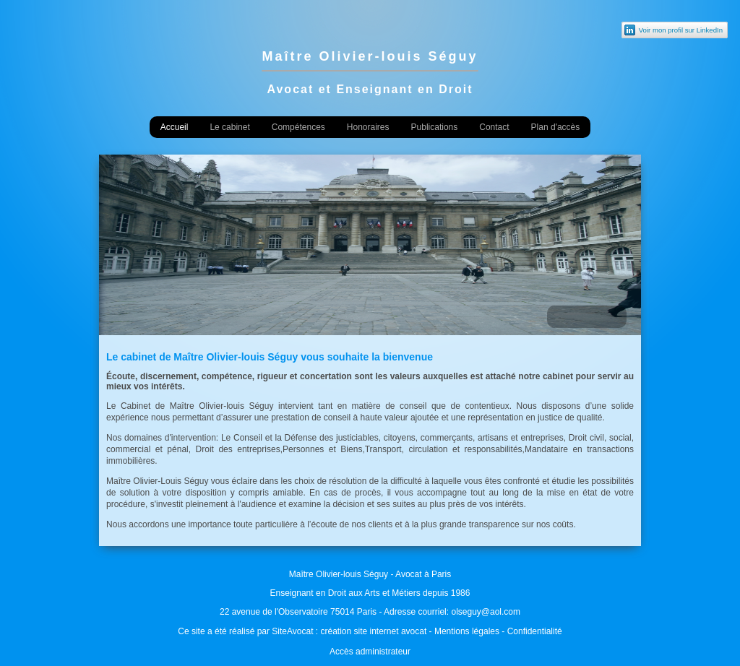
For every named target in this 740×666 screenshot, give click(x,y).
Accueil (174, 127)
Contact (494, 127)
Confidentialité (534, 631)
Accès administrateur (370, 651)
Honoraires (368, 127)
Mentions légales (466, 631)
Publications (434, 127)
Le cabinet (229, 127)
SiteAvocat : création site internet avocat (349, 631)
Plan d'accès (555, 127)
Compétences (298, 127)
